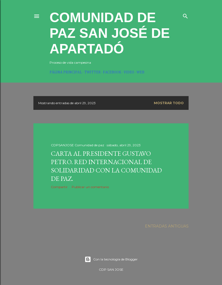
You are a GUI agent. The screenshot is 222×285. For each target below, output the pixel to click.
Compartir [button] (59, 187)
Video (129, 72)
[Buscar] (185, 15)
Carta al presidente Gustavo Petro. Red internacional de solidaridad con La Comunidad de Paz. (106, 166)
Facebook (112, 72)
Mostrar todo (169, 103)
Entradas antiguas (167, 226)
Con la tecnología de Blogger (111, 259)
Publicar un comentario (90, 187)
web (140, 72)
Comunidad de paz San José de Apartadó (110, 33)
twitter (92, 72)
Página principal (66, 72)
